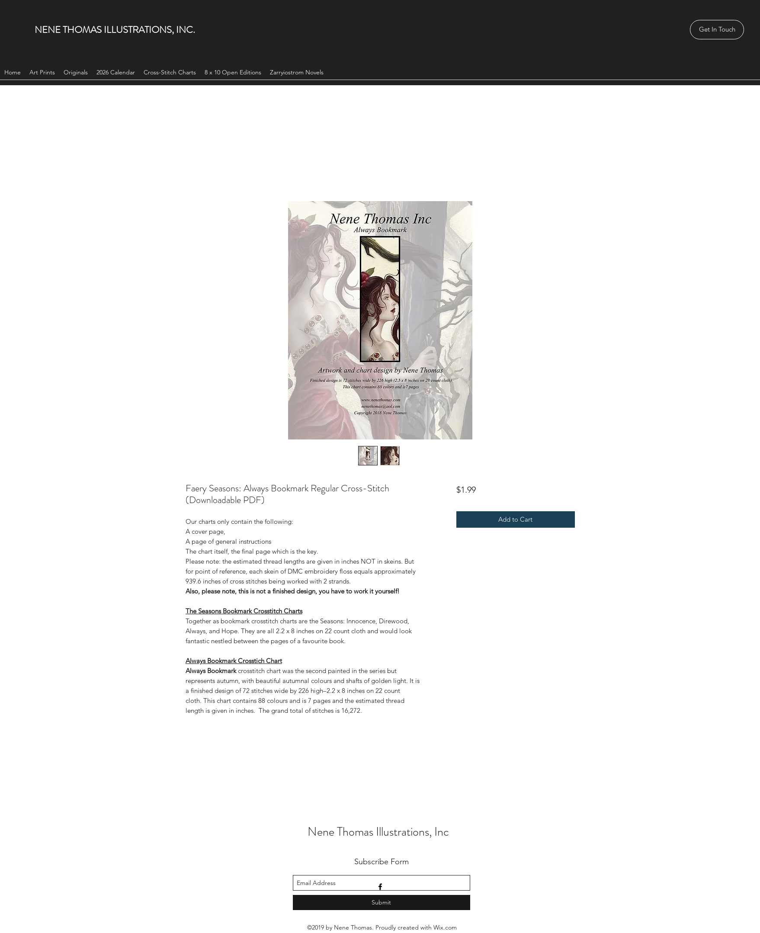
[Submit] (381, 902)
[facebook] (380, 886)
